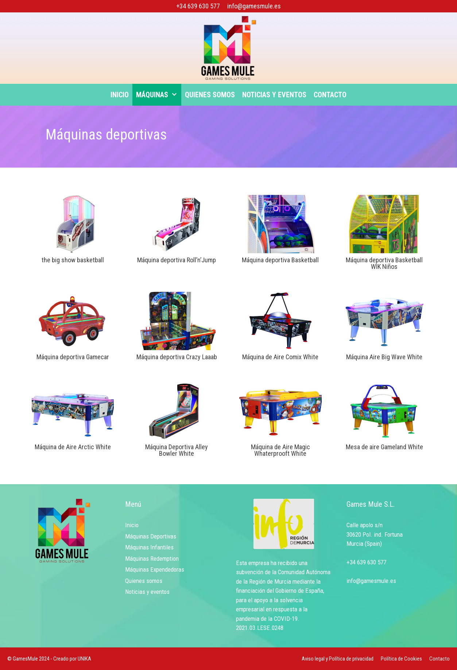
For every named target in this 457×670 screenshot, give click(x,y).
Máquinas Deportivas (150, 536)
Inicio (120, 94)
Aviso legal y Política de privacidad (337, 658)
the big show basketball (73, 260)
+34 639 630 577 (198, 6)
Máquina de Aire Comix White (280, 357)
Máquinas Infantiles (149, 547)
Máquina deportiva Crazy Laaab (176, 357)
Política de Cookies (401, 658)
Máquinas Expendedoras (154, 569)
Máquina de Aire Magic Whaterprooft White (280, 450)
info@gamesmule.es (254, 6)
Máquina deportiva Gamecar (72, 357)
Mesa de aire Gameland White (384, 447)
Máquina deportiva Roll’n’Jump (176, 260)
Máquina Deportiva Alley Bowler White (176, 450)
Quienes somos (210, 94)
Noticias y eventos (274, 94)
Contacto (330, 94)
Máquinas (158, 95)
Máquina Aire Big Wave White (384, 357)
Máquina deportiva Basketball (280, 260)
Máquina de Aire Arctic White (73, 447)
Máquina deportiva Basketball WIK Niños (384, 263)
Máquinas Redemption (152, 558)
